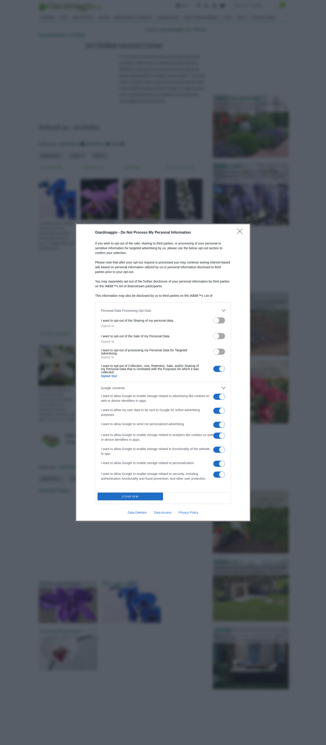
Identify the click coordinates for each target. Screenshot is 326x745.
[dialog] (163, 372)
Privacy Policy (188, 512)
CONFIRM (130, 496)
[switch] (219, 320)
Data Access (163, 512)
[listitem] (163, 310)
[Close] (241, 232)
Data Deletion (137, 512)
